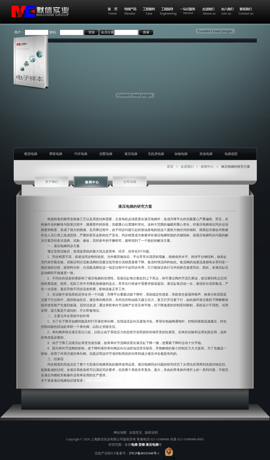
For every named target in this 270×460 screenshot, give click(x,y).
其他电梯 (205, 154)
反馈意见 (135, 432)
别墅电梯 (105, 154)
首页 (170, 166)
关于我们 (51, 182)
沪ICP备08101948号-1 (144, 453)
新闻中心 (207, 166)
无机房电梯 (156, 154)
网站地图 (120, 432)
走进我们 (187, 166)
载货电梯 (30, 154)
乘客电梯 (55, 154)
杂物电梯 (180, 154)
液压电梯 (130, 154)
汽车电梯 (80, 154)
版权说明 (151, 432)
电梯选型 (231, 154)
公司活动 (129, 182)
